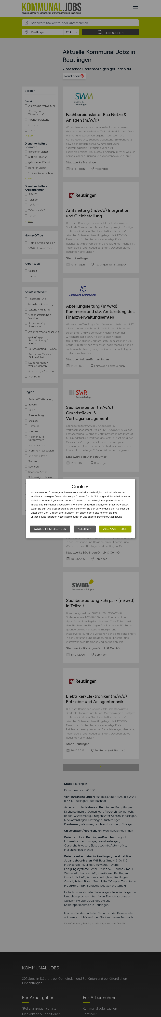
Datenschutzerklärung (109, 516)
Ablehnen (84, 528)
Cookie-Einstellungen (50, 528)
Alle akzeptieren (115, 528)
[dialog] (80, 508)
